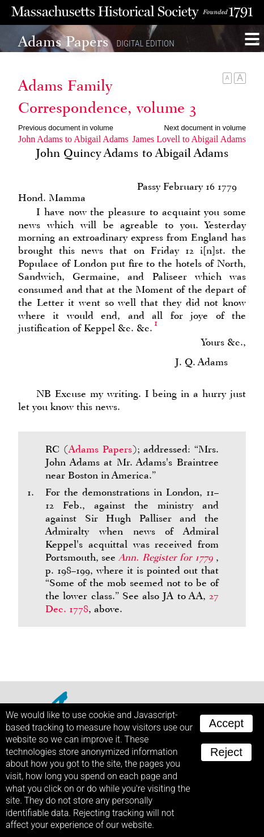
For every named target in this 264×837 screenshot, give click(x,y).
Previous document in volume (65, 127)
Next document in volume (205, 127)
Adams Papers (100, 449)
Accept (226, 723)
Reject (226, 752)
